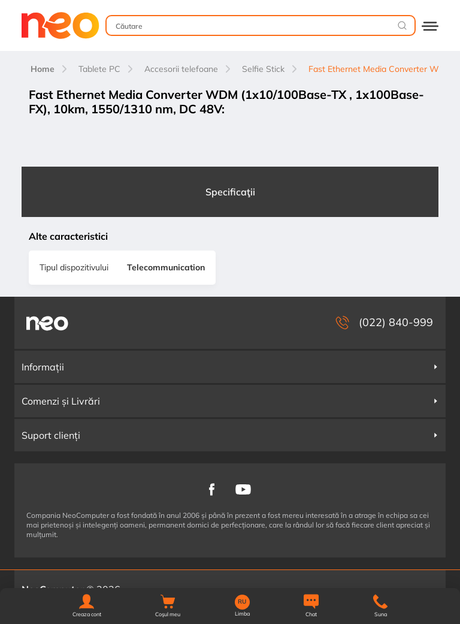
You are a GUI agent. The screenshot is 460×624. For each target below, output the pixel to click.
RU (242, 601)
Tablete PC (99, 69)
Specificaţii (230, 192)
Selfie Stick (263, 69)
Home (43, 69)
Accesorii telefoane (181, 69)
